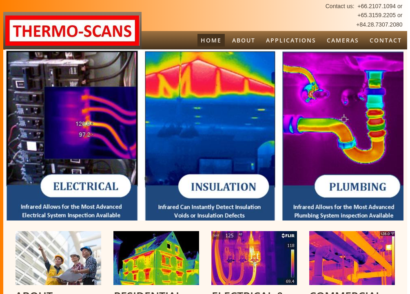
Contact (386, 40)
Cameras (343, 40)
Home (211, 40)
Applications (291, 40)
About (243, 40)
